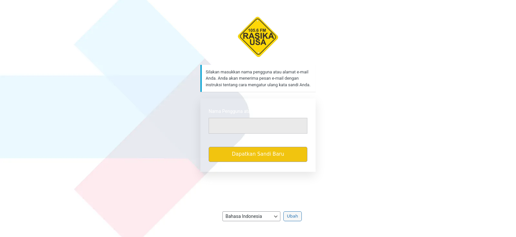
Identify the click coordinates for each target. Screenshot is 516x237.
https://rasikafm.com (258, 37)
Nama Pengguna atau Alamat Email (245, 111)
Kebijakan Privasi (258, 192)
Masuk (206, 182)
